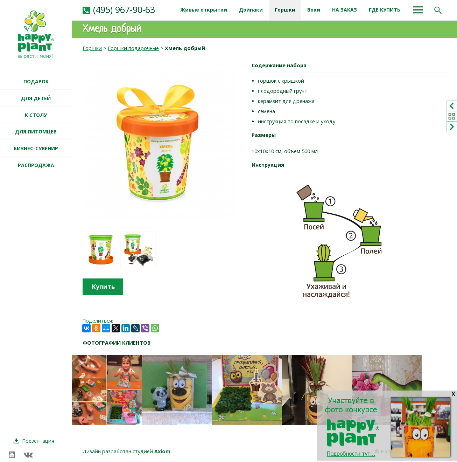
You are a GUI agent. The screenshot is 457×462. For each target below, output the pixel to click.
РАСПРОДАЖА (36, 165)
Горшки (92, 48)
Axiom (162, 451)
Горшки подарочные (133, 48)
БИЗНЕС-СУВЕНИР (36, 148)
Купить (103, 287)
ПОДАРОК (36, 81)
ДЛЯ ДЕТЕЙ (36, 98)
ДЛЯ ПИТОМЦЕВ (36, 131)
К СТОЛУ (36, 115)
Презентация (38, 440)
